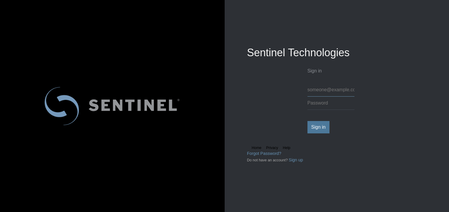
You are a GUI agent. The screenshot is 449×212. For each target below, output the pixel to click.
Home (256, 148)
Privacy (272, 148)
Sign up (296, 160)
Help (286, 148)
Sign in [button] (318, 127)
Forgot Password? (264, 153)
